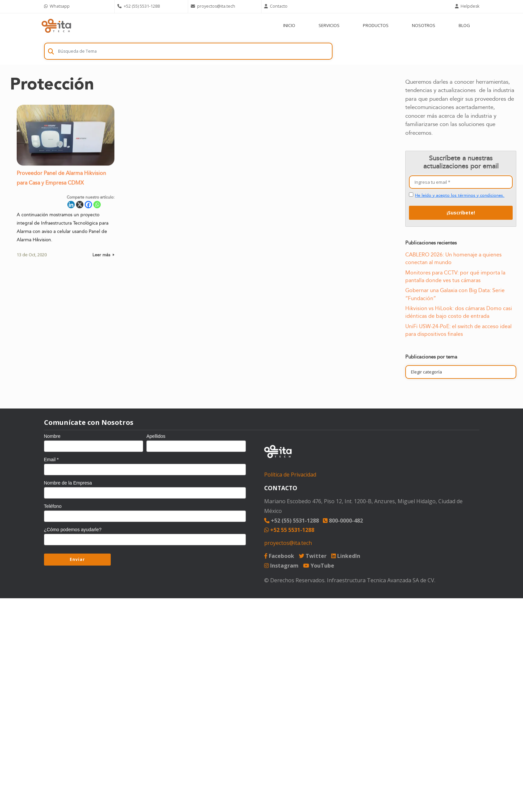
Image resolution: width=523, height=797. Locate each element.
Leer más (103, 256)
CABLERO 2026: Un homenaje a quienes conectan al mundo (453, 258)
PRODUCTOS (376, 25)
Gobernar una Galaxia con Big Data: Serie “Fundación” (455, 294)
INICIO (289, 25)
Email (51, 459)
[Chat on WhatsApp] (78, 6)
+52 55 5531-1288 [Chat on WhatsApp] (289, 530)
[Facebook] (88, 206)
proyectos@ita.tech (288, 543)
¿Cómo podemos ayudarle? (73, 529)
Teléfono (53, 506)
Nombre (52, 436)
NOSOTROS (423, 25)
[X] (79, 206)
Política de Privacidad (290, 474)
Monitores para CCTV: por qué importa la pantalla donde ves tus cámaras (455, 276)
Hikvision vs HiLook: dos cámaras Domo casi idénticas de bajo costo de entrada (458, 312)
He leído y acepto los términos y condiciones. (459, 195)
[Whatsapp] (97, 206)
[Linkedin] (71, 206)
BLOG (464, 25)
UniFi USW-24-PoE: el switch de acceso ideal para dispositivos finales (458, 330)
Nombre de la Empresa (68, 483)
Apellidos (155, 436)
